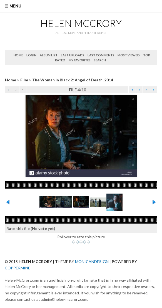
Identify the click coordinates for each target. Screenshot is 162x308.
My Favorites (80, 60)
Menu (15, 6)
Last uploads (72, 55)
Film (24, 79)
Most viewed (129, 55)
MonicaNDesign (92, 261)
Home (18, 55)
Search (100, 60)
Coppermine (17, 268)
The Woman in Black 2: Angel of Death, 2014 (72, 79)
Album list (49, 55)
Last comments (101, 55)
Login (31, 55)
